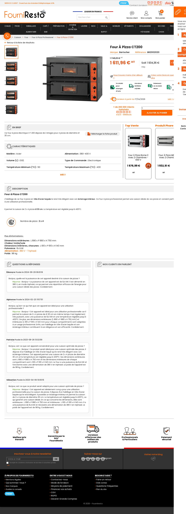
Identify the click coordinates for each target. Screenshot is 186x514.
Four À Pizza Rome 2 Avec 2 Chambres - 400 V (138, 157)
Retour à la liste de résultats (20, 42)
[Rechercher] (93, 17)
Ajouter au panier (157, 112)
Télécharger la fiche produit (104, 133)
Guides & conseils (14, 489)
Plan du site (101, 489)
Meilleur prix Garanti (19, 438)
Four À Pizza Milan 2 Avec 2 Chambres (168, 156)
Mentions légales (13, 479)
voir (8, 465)
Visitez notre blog (153, 454)
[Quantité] (162, 108)
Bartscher (124, 52)
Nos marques (12, 486)
